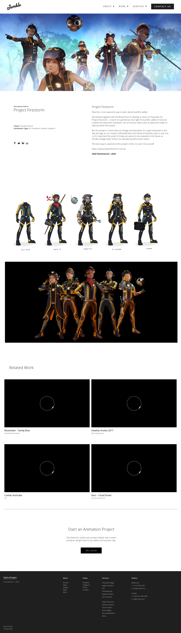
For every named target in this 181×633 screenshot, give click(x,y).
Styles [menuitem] (65, 590)
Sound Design (106, 610)
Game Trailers (107, 607)
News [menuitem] (65, 585)
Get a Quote (91, 550)
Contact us (162, 6)
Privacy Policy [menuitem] (8, 629)
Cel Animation (107, 597)
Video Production (108, 602)
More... (104, 616)
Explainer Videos (107, 594)
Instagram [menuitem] (86, 585)
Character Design (108, 583)
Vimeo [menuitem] (85, 587)
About (65, 578)
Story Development (108, 613)
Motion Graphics (108, 605)
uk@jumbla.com (139, 599)
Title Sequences (107, 591)
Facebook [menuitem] (86, 582)
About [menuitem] (107, 6)
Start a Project (10, 577)
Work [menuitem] (122, 6)
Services (105, 578)
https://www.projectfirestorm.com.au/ (109, 148)
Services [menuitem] (138, 6)
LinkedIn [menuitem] (86, 590)
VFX (103, 588)
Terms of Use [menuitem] (8, 626)
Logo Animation (108, 585)
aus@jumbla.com (139, 588)
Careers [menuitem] (65, 587)
